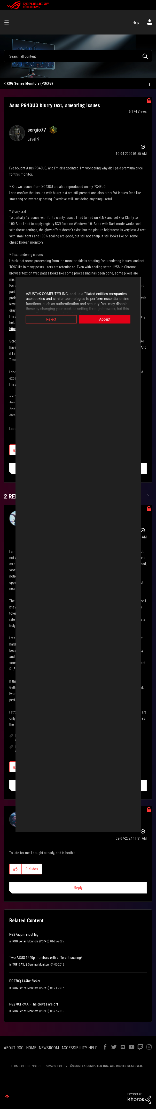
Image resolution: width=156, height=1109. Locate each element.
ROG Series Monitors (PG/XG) (30, 83)
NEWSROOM (49, 1047)
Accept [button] (112, 319)
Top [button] (7, 1096)
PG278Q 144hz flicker (24, 981)
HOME (31, 1047)
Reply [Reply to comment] (78, 887)
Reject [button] (43, 319)
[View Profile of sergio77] (36, 130)
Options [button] (148, 83)
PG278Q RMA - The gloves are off (33, 1004)
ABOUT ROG (14, 1047)
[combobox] (78, 56)
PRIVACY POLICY (56, 1066)
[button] (16, 869)
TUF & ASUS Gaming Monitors (31, 964)
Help (136, 22)
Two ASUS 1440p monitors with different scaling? (45, 958)
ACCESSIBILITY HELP (79, 1047)
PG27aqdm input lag (23, 934)
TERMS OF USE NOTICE (26, 1066)
